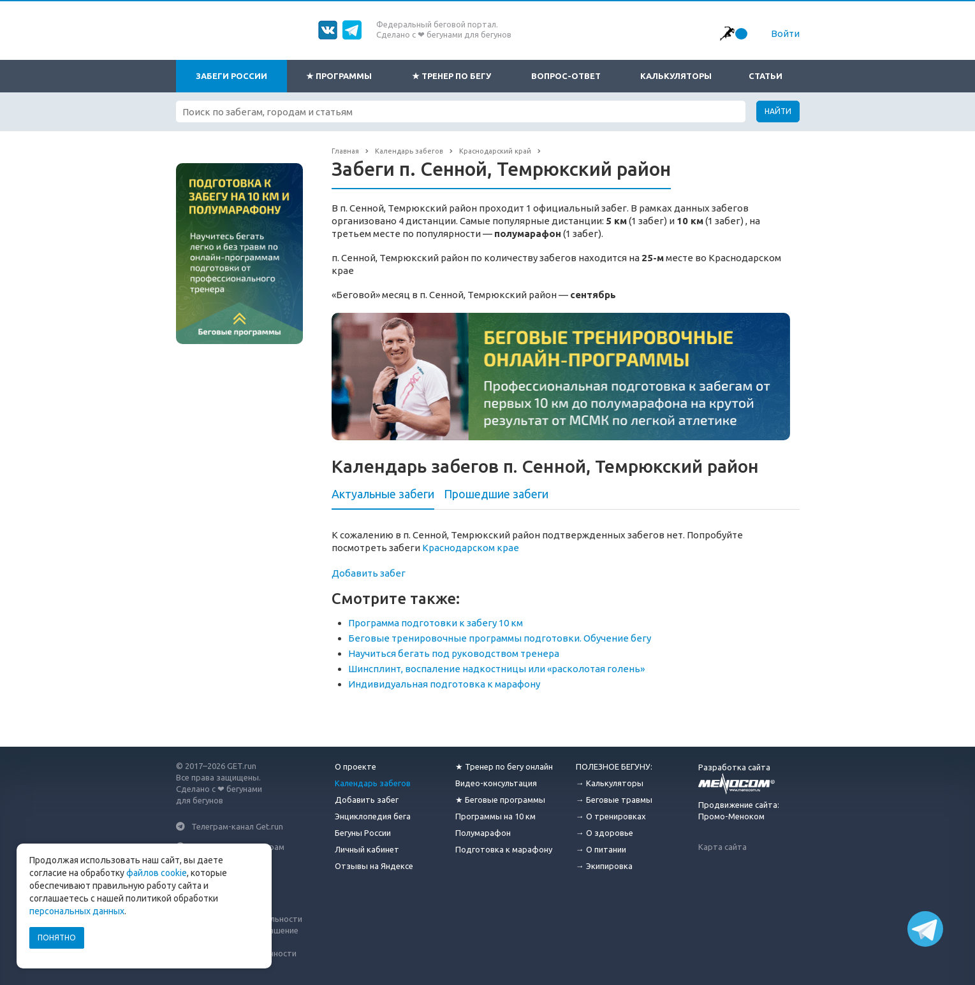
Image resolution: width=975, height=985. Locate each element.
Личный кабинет (367, 849)
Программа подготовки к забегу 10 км (435, 622)
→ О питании (601, 849)
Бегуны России (363, 832)
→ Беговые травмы (614, 799)
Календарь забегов (373, 783)
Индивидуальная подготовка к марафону (444, 684)
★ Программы (339, 75)
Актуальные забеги (383, 493)
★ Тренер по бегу (451, 75)
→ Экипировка (604, 865)
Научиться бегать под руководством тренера (453, 653)
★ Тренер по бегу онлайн (504, 766)
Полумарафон (483, 832)
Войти (785, 33)
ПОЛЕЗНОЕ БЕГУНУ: (614, 766)
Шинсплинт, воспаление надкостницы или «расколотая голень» (496, 668)
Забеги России (231, 75)
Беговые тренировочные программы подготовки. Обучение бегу (499, 638)
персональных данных (76, 911)
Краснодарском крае (470, 547)
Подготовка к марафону (503, 849)
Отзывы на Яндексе (374, 865)
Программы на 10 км (495, 816)
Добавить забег (369, 573)
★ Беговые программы (500, 799)
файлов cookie (156, 873)
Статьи (765, 75)
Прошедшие (496, 493)
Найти (778, 111)
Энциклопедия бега (373, 816)
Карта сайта (722, 846)
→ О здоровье (604, 832)
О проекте (355, 766)
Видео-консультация (496, 783)
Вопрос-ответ (566, 75)
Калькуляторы (676, 75)
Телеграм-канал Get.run (237, 826)
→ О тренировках (611, 816)
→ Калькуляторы (609, 783)
